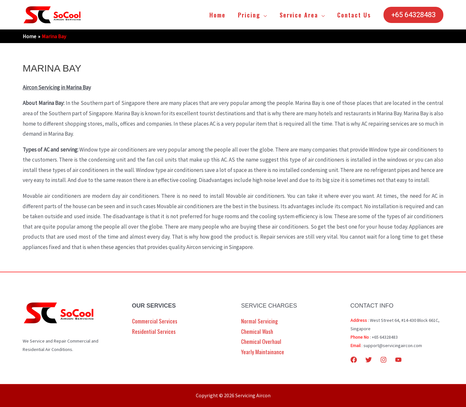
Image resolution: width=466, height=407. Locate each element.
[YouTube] (398, 359)
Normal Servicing (259, 321)
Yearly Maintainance (262, 352)
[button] (413, 15)
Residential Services (154, 331)
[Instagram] (383, 359)
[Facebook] (353, 359)
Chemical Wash (257, 331)
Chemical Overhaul (261, 341)
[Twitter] (368, 359)
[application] (265, 15)
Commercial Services (154, 321)
